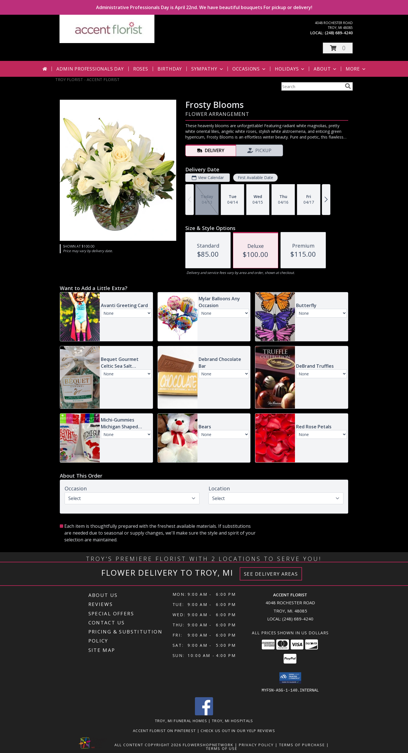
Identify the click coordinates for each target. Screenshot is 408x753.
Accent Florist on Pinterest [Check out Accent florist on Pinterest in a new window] (165, 730)
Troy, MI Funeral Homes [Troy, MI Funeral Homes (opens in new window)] (181, 720)
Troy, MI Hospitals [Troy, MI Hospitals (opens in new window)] (232, 720)
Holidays (290, 69)
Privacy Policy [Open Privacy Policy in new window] (256, 744)
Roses (140, 69)
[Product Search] (312, 86)
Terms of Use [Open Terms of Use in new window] (221, 748)
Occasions (249, 69)
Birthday (170, 69)
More (356, 69)
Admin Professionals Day (90, 69)
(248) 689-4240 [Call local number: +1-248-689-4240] (339, 32)
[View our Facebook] (204, 713)
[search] (347, 86)
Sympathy (207, 69)
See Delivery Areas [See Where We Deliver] (271, 574)
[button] (338, 48)
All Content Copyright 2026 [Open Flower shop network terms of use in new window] (147, 744)
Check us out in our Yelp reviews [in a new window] (238, 730)
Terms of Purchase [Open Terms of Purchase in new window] (302, 744)
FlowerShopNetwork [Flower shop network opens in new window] (208, 744)
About (325, 69)
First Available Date (255, 177)
